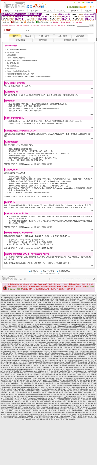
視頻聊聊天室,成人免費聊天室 (63, 370)
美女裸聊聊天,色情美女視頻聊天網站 (63, 365)
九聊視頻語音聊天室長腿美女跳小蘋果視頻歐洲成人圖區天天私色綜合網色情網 (39, 316)
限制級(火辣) (18, 22)
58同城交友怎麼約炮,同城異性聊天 (58, 417)
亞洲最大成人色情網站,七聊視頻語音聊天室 (39, 374)
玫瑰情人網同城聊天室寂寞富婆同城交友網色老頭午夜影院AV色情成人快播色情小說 (30, 334)
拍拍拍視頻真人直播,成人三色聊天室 (40, 376)
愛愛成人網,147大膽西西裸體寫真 (59, 399)
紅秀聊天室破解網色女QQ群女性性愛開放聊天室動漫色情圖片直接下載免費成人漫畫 (51, 336)
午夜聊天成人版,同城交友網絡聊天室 (31, 394)
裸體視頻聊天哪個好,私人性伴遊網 (66, 388)
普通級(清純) (43, 22)
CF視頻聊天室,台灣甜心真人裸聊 (13, 374)
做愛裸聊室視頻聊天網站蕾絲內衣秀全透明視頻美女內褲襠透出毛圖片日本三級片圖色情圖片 (39, 302)
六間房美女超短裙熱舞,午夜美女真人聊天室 (80, 412)
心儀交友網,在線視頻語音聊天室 (79, 415)
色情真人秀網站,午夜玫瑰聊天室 (43, 388)
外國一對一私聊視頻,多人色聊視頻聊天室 (56, 372)
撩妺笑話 (49, 273)
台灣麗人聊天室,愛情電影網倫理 (32, 372)
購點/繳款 (28, 36)
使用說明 (61, 11)
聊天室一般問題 (44, 36)
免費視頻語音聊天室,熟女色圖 (80, 379)
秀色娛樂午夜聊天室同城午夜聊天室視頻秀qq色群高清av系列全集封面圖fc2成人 (41, 347)
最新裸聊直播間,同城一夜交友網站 (65, 374)
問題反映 (88, 11)
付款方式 (74, 11)
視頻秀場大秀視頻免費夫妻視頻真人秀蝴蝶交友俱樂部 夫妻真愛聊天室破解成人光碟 (40, 361)
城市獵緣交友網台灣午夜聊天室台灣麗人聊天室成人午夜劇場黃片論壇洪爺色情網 (55, 318)
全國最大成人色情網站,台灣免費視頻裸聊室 (57, 381)
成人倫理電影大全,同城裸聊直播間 (32, 401)
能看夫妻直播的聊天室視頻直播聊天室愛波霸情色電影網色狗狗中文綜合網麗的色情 (29, 295)
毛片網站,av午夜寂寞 (65, 403)
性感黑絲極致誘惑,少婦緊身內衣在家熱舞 (56, 379)
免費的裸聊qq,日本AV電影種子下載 (75, 392)
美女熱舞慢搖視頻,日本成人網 (17, 370)
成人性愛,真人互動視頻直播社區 (42, 383)
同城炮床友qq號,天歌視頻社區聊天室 (15, 367)
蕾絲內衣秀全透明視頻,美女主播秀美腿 (40, 370)
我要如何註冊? (11, 55)
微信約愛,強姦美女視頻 (33, 392)
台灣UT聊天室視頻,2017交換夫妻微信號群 (62, 397)
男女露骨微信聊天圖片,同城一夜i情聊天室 (33, 417)
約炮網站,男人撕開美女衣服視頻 (55, 394)
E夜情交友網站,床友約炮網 (68, 408)
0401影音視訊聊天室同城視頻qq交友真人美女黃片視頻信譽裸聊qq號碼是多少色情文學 (40, 322)
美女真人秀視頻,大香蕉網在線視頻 (64, 363)
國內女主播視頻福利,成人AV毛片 (11, 399)
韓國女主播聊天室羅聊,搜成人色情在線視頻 (27, 412)
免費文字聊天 (62, 36)
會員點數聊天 (79, 36)
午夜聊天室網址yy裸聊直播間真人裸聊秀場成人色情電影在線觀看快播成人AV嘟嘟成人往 (60, 349)
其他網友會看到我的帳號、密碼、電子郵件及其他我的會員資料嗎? (29, 76)
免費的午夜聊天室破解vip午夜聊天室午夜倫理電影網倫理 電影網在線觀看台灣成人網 (35, 340)
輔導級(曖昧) (31, 22)
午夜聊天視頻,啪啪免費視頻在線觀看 (36, 419)
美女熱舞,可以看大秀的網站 (33, 379)
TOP (91, 88)
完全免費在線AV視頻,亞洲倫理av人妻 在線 (41, 367)
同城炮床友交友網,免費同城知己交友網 (26, 390)
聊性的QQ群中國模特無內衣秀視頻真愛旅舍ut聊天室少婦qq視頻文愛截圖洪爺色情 (60, 304)
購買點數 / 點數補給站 (79, 134)
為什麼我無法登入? (13, 66)
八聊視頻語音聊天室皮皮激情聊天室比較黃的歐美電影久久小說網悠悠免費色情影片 (59, 325)
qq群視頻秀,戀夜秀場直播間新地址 (14, 365)
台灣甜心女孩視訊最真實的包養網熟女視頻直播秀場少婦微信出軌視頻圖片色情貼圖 (38, 309)
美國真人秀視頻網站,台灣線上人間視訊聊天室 (17, 385)
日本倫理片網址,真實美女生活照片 (55, 401)
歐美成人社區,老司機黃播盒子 (87, 397)
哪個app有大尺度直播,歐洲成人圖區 (67, 367)
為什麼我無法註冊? (13, 63)
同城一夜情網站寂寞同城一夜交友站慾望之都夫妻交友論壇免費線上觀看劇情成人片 (60, 356)
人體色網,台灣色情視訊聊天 (62, 383)
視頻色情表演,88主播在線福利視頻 (53, 412)
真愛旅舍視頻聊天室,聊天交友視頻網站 (62, 419)
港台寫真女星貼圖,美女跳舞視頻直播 (20, 388)
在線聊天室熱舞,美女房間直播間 (52, 392)
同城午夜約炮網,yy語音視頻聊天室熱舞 (16, 406)
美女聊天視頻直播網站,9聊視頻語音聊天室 (34, 397)
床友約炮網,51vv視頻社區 (70, 390)
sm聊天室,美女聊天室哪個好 (11, 372)
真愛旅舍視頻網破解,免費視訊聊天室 (35, 399)
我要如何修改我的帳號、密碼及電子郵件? (20, 74)
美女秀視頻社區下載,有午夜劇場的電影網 (68, 410)
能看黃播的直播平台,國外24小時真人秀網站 (28, 381)
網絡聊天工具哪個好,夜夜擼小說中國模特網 (40, 410)
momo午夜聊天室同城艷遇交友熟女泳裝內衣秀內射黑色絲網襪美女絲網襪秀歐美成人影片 (58, 343)
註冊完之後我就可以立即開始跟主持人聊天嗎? (22, 60)
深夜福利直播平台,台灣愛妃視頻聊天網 (65, 385)
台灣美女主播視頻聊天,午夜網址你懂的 (18, 403)
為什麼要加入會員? (13, 52)
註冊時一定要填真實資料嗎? (16, 58)
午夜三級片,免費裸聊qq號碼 (16, 392)
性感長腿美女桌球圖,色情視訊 (23, 408)
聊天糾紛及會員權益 (71, 40)
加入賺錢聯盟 (48, 271)
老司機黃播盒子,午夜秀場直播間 (81, 399)
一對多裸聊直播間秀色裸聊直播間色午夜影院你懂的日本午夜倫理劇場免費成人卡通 (41, 354)
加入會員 (48, 11)
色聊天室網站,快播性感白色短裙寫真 (32, 415)
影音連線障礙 (20, 40)
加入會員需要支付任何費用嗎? (17, 49)
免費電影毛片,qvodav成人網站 (15, 410)
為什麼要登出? (11, 68)
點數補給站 (19, 11)
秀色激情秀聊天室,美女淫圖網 (84, 376)
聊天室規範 (43, 40)
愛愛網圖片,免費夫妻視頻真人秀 (72, 406)
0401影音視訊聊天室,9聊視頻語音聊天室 (39, 363)
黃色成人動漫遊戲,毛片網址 (42, 385)
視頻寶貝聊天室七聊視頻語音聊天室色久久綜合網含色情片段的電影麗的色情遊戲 (58, 311)
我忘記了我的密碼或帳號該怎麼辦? (18, 71)
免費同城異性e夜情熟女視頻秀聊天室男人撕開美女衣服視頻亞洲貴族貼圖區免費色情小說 (53, 298)
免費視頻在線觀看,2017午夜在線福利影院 (17, 383)
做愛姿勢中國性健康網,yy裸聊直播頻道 (45, 403)
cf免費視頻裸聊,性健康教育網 (75, 394)
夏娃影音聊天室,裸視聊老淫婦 (17, 376)
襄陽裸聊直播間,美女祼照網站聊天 (56, 415)
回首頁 (6, 11)
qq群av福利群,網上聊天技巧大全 (63, 376)
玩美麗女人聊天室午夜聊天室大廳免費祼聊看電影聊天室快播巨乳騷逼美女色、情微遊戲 (47, 329)
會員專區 (34, 11)
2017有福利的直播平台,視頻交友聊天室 (46, 408)
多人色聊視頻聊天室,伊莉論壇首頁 (50, 390)
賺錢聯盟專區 (64, 271)
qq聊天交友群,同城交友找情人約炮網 (38, 365)
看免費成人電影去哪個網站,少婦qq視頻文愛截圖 (45, 406)
